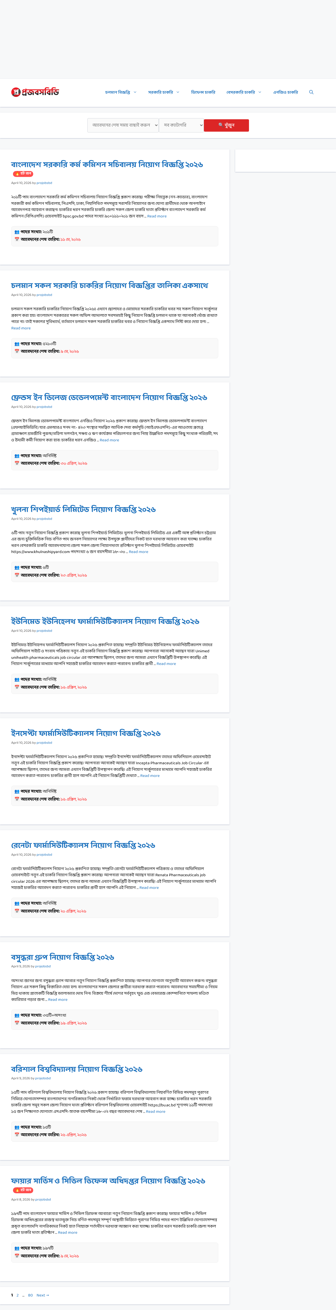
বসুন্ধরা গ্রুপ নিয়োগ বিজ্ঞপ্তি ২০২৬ (62, 957)
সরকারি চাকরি (167, 92)
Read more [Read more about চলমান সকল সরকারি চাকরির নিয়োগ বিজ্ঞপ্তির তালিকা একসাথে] (21, 328)
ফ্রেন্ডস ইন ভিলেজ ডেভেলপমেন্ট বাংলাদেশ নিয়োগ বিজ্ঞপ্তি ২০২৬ (109, 398)
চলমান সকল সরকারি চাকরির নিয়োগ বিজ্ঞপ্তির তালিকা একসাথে (109, 286)
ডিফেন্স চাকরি (203, 92)
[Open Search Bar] (311, 92)
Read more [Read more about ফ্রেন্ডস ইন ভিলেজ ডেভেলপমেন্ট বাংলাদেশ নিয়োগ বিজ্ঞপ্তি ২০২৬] (109, 440)
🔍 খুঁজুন (226, 125)
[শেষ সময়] (123, 125)
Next (43, 1295)
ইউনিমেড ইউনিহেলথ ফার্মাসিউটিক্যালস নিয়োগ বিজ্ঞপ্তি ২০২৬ (105, 621)
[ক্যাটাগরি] (181, 125)
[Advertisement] (168, 39)
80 (31, 1295)
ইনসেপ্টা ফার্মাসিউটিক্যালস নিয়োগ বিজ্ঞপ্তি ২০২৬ (86, 733)
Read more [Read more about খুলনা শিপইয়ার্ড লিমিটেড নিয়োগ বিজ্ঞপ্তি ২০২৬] (138, 552)
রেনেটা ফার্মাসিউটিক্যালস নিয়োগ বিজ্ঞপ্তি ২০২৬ (83, 845)
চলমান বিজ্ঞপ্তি (124, 92)
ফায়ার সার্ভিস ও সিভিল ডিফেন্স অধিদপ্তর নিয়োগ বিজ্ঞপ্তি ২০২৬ (108, 1184)
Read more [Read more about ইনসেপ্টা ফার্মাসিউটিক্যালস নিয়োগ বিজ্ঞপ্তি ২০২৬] (150, 775)
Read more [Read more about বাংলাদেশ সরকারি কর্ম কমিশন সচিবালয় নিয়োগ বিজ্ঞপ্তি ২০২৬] (157, 216)
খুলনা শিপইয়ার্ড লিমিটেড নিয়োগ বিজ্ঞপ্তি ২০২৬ (83, 510)
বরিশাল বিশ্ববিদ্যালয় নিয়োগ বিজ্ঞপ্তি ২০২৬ (77, 1069)
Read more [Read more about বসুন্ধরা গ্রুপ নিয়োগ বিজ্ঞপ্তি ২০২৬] (58, 999)
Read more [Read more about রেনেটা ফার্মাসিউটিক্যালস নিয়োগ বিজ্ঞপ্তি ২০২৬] (149, 887)
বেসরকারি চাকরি (247, 92)
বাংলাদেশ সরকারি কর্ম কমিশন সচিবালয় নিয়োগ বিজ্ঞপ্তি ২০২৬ (107, 168)
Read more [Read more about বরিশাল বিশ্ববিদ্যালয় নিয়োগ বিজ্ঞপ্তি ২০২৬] (155, 1111)
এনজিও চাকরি (285, 92)
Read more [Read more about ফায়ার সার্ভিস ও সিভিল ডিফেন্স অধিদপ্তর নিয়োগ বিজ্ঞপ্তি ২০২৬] (67, 1232)
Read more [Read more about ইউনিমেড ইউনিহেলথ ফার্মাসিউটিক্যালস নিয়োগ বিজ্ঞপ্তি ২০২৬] (166, 664)
